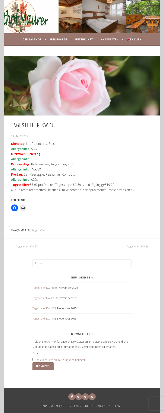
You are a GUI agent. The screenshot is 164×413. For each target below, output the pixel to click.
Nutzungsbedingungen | (89, 405)
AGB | (65, 405)
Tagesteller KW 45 (43, 318)
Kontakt (115, 405)
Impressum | (51, 405)
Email (35, 353)
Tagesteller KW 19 (139, 246)
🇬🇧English (133, 39)
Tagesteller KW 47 (43, 298)
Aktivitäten (109, 39)
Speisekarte (58, 39)
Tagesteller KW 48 (43, 288)
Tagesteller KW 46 (43, 308)
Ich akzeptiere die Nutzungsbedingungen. (61, 360)
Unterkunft (84, 39)
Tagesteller (38, 230)
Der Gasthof (32, 39)
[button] (78, 396)
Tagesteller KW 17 (24, 246)
